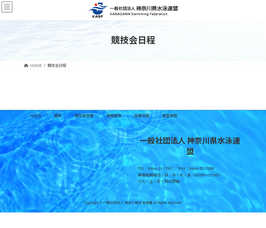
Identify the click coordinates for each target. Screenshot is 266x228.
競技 (58, 115)
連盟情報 (169, 115)
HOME (36, 115)
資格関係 (113, 115)
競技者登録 (84, 115)
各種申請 (141, 115)
